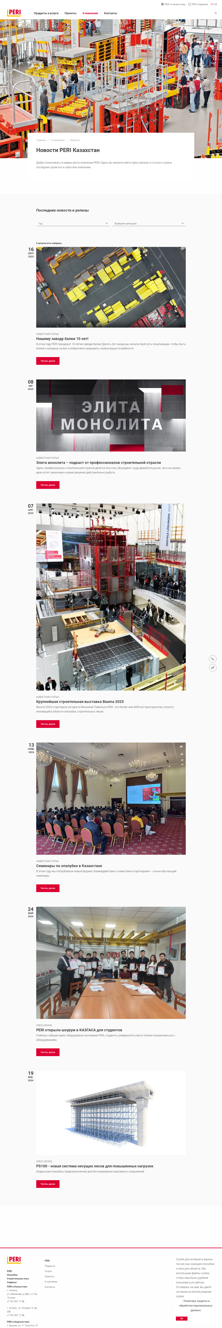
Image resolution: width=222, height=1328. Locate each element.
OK (181, 1318)
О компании (58, 140)
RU (212, 4)
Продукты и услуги (46, 13)
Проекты (70, 13)
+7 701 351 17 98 (15, 1301)
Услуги (48, 1271)
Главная (41, 140)
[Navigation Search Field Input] (198, 13)
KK (216, 4)
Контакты (110, 13)
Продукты (50, 1266)
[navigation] (48, 361)
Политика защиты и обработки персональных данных (195, 1305)
